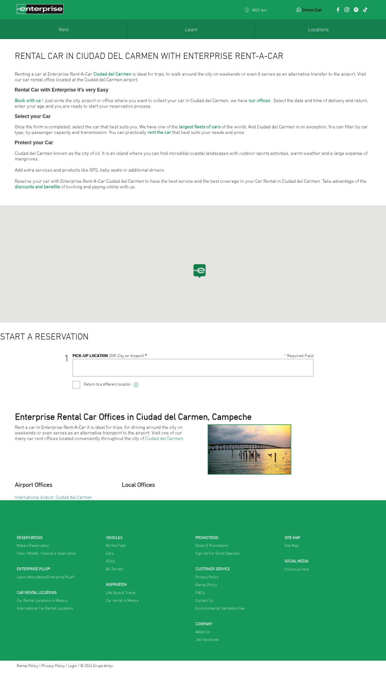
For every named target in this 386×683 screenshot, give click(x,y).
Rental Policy (206, 596)
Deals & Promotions (211, 556)
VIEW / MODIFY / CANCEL (287, 361)
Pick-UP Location (108, 378)
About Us (202, 643)
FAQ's (200, 604)
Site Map (291, 556)
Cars (110, 564)
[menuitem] (63, 29)
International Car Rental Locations (45, 619)
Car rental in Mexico (122, 611)
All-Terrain (114, 580)
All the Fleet (116, 556)
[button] (256, 10)
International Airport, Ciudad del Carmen (53, 508)
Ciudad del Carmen (164, 450)
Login (72, 677)
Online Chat (311, 10)
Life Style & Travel (121, 604)
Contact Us (204, 611)
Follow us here (297, 580)
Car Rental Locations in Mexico (42, 611)
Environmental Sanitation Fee (219, 619)
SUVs (110, 572)
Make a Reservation (33, 556)
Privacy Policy (207, 588)
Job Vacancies (207, 650)
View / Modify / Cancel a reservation (46, 564)
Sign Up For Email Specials (217, 564)
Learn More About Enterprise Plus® (45, 588)
